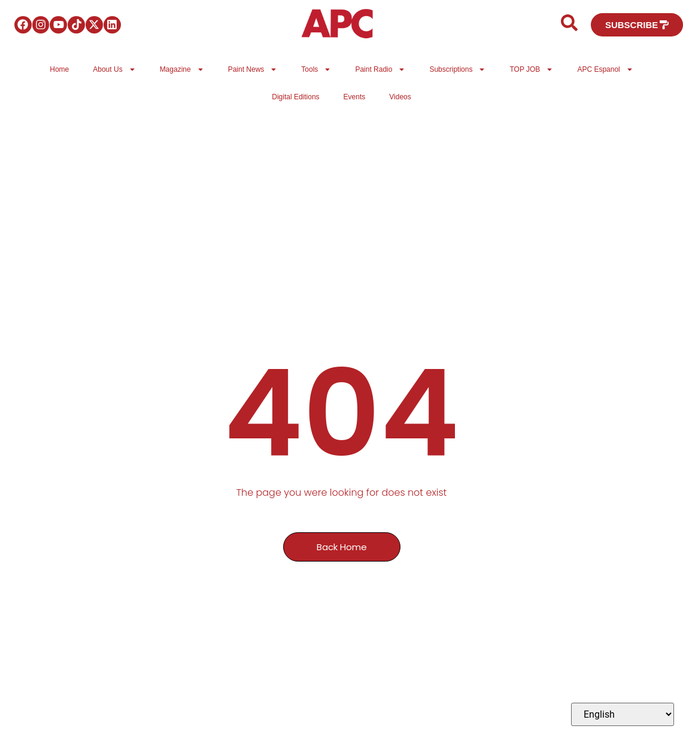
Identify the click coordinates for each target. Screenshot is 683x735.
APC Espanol (605, 69)
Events (355, 97)
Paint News (253, 69)
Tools (316, 69)
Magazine (182, 69)
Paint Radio (380, 69)
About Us (114, 69)
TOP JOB (531, 69)
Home (59, 69)
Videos (400, 97)
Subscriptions (457, 69)
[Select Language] (622, 714)
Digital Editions (295, 97)
